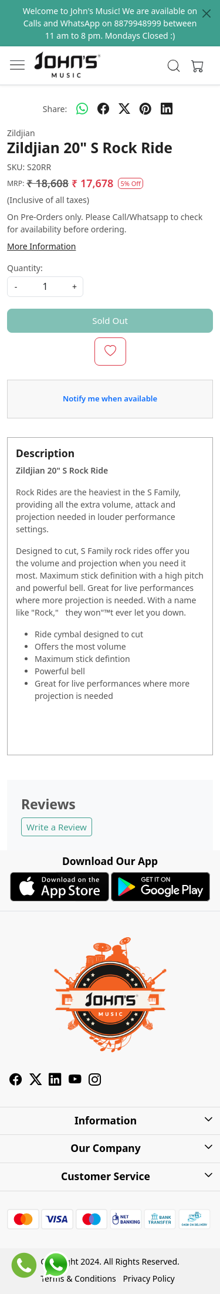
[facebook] (103, 108)
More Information (41, 246)
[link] (173, 65)
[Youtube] (75, 1081)
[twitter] (124, 108)
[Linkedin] (55, 1081)
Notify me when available (110, 398)
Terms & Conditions (78, 1278)
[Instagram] (95, 1081)
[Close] (206, 13)
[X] (36, 1081)
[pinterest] (145, 108)
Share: (55, 108)
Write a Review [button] (56, 827)
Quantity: (25, 267)
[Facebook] (16, 1081)
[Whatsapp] (82, 108)
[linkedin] (166, 108)
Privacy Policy (148, 1278)
